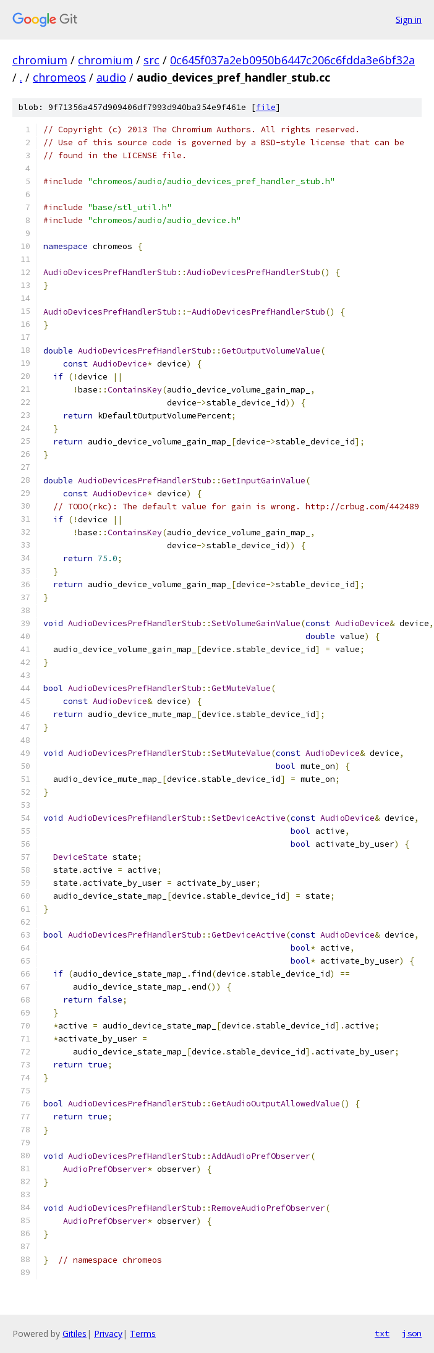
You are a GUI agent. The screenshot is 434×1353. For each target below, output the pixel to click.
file (266, 107)
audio (111, 77)
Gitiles (74, 1333)
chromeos (59, 77)
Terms (143, 1333)
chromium (39, 60)
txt (382, 1333)
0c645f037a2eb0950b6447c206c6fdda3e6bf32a (292, 60)
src (151, 60)
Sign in (409, 19)
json (412, 1333)
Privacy (108, 1333)
